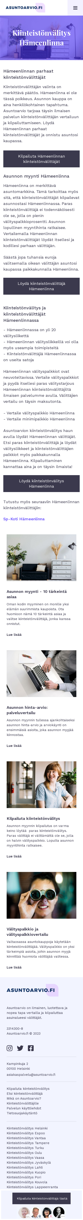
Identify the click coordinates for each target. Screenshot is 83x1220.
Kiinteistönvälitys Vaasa (25, 1158)
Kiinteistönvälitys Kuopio (26, 1172)
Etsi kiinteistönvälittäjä (25, 1094)
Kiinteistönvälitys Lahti (25, 1167)
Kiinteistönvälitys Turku (25, 1148)
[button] (75, 8)
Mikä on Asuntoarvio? (24, 1098)
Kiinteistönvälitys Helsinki (27, 1128)
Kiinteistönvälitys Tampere (28, 1143)
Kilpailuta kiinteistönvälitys (28, 1089)
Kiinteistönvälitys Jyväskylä (29, 1163)
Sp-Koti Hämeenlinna (24, 519)
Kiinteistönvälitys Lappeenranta (32, 1187)
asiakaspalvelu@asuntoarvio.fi (31, 1075)
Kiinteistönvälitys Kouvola (27, 1182)
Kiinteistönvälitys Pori (24, 1177)
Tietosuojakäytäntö (22, 1113)
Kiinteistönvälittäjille (23, 1103)
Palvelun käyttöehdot (24, 1108)
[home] (25, 8)
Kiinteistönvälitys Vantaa (26, 1138)
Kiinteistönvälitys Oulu (24, 1153)
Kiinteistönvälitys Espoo (26, 1133)
